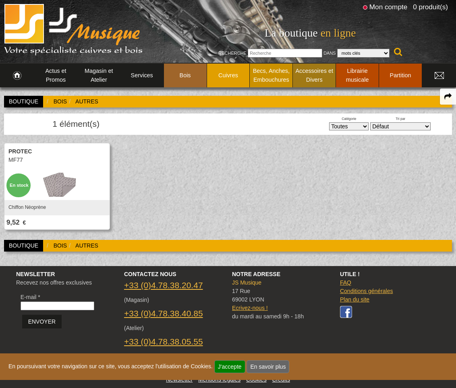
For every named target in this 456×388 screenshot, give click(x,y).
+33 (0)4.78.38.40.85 (163, 313)
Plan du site (354, 299)
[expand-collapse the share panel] (448, 97)
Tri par (400, 119)
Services (142, 75)
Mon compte (388, 7)
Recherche (232, 53)
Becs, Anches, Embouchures (271, 75)
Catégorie (349, 119)
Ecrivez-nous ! (250, 308)
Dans (329, 53)
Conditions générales (366, 291)
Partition (400, 75)
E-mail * (30, 297)
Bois (185, 75)
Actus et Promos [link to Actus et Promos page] (55, 75)
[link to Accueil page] (17, 75)
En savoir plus (268, 366)
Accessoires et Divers (314, 75)
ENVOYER (42, 321)
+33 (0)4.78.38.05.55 (163, 341)
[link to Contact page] (439, 75)
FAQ (345, 282)
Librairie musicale (357, 75)
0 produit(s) (430, 7)
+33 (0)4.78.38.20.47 (163, 285)
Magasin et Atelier (99, 75)
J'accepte (230, 366)
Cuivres (228, 75)
